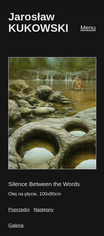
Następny (44, 209)
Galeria (16, 225)
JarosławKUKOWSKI (38, 22)
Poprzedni (19, 209)
